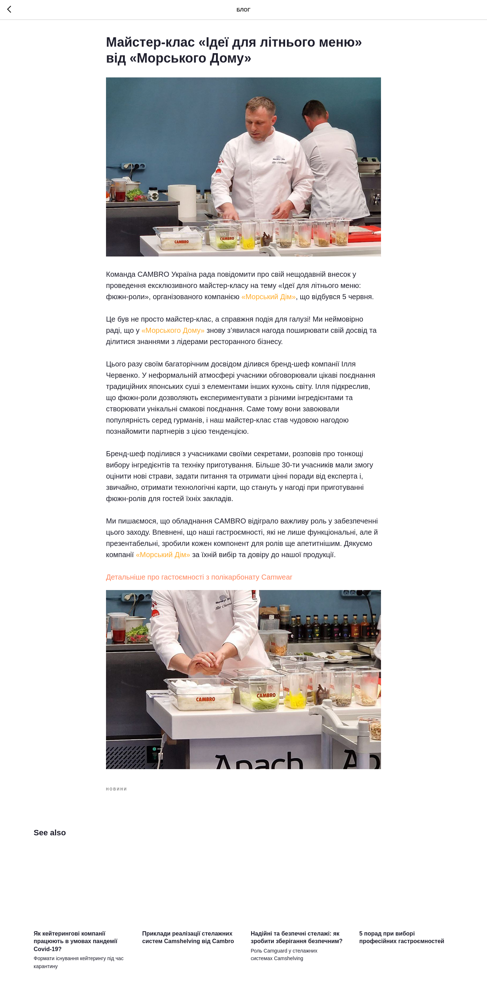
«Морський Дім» (268, 297)
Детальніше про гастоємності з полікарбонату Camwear (199, 577)
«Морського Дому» (173, 330)
